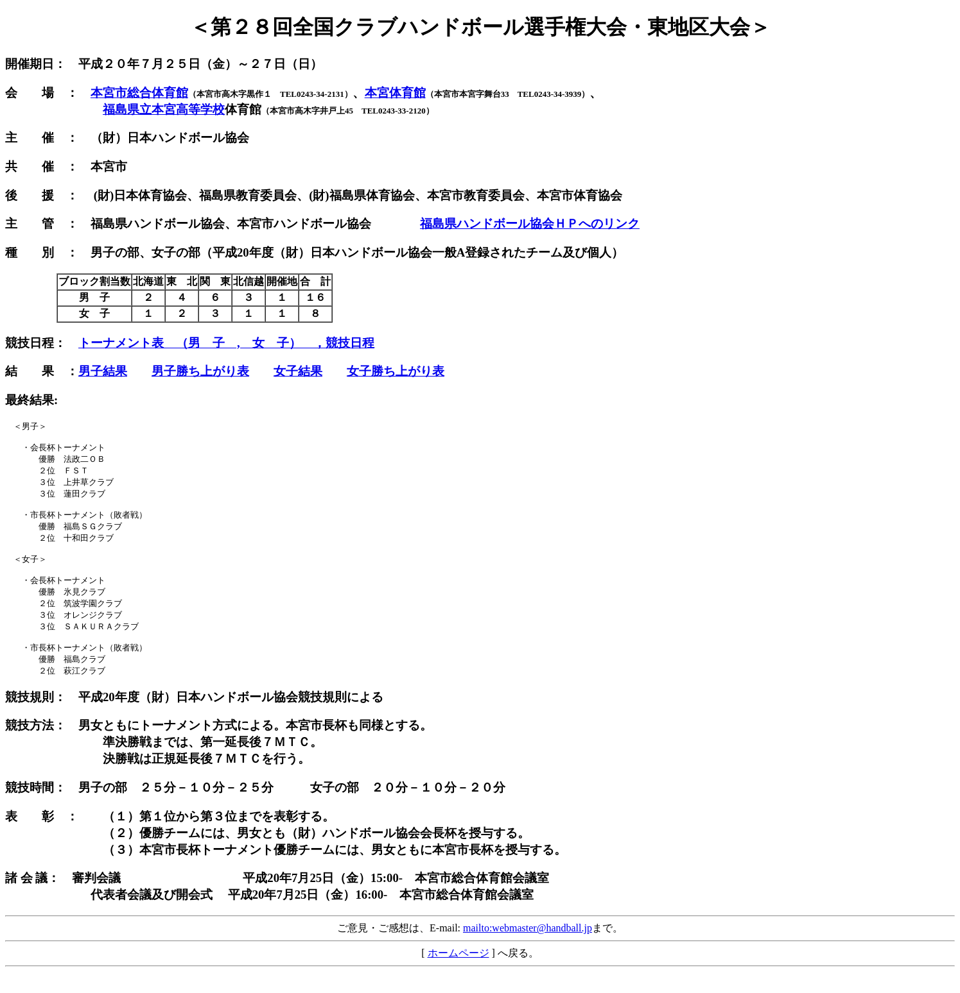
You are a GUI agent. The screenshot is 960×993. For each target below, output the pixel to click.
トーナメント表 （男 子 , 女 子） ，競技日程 (226, 343)
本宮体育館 (395, 92)
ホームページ (458, 974)
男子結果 (102, 371)
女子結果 (298, 371)
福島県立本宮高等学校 (164, 109)
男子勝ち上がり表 (200, 371)
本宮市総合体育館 (139, 92)
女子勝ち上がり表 (395, 371)
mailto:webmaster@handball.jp (527, 949)
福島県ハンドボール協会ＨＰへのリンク (530, 223)
